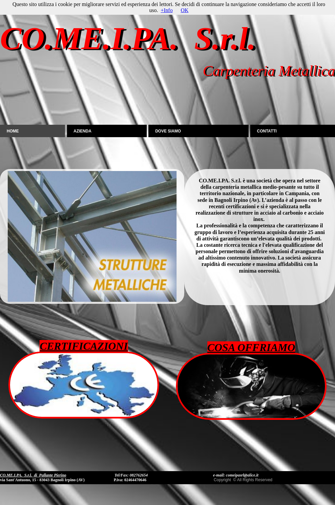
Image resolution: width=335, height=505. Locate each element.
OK (184, 10)
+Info (167, 10)
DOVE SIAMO (168, 131)
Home (13, 131)
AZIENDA (82, 131)
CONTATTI (267, 131)
